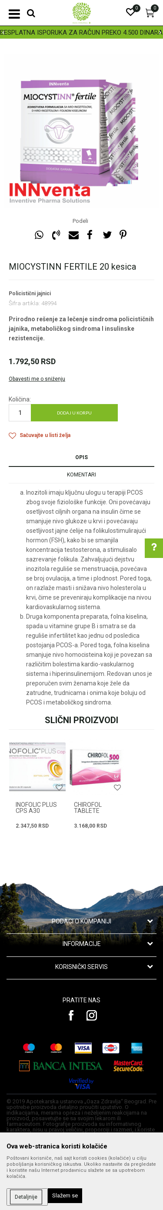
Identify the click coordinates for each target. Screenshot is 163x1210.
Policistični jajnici (30, 293)
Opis (81, 457)
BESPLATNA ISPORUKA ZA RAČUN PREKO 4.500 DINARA (81, 32)
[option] (81, 32)
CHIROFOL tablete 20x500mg (89, 811)
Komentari (81, 475)
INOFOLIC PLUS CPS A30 (36, 808)
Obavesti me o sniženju (37, 379)
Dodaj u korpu (74, 412)
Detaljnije (26, 1197)
